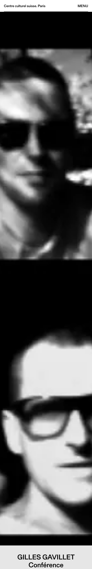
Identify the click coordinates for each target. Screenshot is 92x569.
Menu (83, 5)
